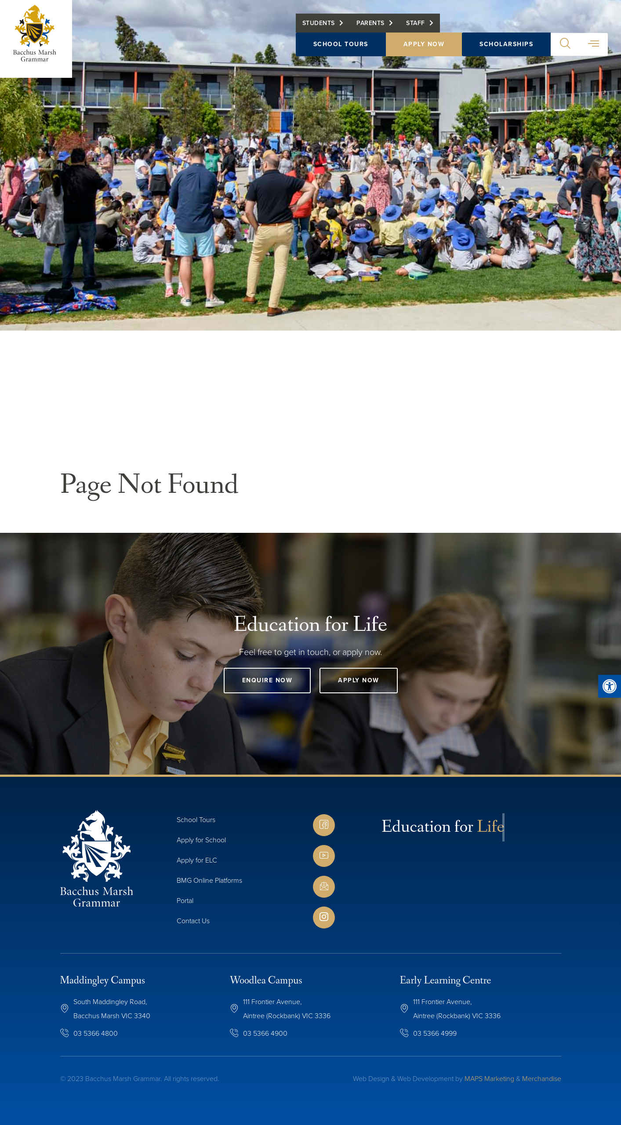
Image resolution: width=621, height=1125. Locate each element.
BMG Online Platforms (209, 880)
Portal (185, 901)
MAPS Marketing (489, 1079)
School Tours (340, 50)
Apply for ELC (197, 860)
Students (318, 29)
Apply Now (424, 50)
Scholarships (506, 50)
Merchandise (541, 1079)
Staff (415, 29)
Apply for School (201, 840)
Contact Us (193, 921)
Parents (370, 29)
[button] (565, 51)
